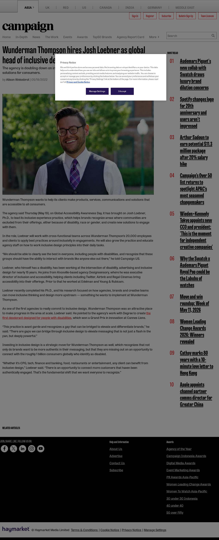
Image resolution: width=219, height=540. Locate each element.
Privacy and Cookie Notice (78, 82)
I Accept (122, 91)
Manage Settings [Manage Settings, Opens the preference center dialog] (97, 91)
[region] (110, 77)
